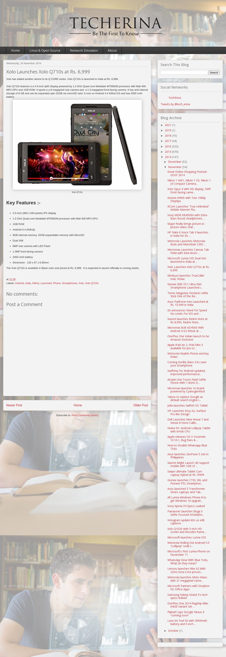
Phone (57, 283)
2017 (168, 141)
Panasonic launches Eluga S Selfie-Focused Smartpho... (185, 512)
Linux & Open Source (44, 50)
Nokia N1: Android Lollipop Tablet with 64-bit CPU (188, 429)
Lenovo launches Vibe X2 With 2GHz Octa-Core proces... (186, 570)
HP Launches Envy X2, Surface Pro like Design (186, 412)
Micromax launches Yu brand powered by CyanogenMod (186, 389)
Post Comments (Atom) (85, 415)
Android (19, 283)
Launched (46, 283)
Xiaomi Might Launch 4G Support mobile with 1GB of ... (188, 464)
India (28, 283)
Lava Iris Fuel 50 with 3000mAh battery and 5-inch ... (187, 622)
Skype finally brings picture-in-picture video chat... (186, 225)
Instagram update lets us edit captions (186, 521)
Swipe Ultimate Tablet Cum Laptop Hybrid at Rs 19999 (185, 473)
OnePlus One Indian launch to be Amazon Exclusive (188, 337)
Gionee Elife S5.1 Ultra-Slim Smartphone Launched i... (184, 285)
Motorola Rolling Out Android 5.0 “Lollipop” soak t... (188, 544)
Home (15, 50)
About (112, 50)
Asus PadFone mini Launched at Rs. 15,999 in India (187, 303)
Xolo (81, 283)
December (175, 162)
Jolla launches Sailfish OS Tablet (187, 405)
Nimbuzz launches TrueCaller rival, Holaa (185, 277)
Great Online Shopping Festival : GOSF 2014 (187, 173)
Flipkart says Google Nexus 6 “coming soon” (185, 613)
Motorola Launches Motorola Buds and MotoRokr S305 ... (186, 242)
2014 (168, 157)
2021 (168, 125)
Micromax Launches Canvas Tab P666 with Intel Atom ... (188, 251)
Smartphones (69, 283)
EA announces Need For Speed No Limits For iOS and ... (187, 311)
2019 (168, 130)
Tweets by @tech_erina (175, 104)
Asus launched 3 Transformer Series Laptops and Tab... (186, 490)
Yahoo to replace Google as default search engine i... (185, 398)
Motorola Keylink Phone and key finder (188, 355)
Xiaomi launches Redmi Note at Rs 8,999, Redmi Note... (187, 320)
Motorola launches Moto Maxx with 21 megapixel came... (187, 578)
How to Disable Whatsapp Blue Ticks (187, 446)
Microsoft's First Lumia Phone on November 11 (188, 552)
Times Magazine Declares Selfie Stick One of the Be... (187, 294)
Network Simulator (84, 50)
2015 (168, 152)
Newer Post (14, 405)
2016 (168, 146)
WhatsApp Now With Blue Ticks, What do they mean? (187, 561)
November (175, 167)
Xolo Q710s (91, 283)
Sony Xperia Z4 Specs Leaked (186, 506)
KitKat (35, 283)
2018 (168, 135)
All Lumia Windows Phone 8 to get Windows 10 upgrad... (186, 499)
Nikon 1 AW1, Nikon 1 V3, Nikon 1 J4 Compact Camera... (189, 181)
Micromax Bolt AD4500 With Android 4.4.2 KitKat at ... (185, 329)
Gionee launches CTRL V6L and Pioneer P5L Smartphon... (187, 481)
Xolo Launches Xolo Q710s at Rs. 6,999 (188, 268)
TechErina (174, 98)
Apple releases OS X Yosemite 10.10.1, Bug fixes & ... (186, 438)
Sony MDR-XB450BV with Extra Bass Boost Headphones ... (187, 216)
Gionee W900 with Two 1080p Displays (186, 199)
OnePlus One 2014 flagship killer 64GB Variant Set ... (187, 605)
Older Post (140, 405)
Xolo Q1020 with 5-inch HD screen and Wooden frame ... (187, 530)
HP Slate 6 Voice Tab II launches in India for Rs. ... (187, 234)
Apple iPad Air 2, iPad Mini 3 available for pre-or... (185, 346)
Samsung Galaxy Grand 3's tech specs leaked (187, 596)
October (173, 630)
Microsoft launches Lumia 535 (186, 537)
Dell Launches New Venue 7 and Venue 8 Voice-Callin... (188, 421)
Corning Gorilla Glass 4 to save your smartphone (186, 363)
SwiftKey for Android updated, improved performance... (186, 372)
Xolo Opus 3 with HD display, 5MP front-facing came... (189, 190)
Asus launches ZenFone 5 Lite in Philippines (188, 455)
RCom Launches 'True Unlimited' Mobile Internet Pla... (188, 208)
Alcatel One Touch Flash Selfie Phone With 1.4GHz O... (186, 381)
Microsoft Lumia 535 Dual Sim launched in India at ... (186, 259)
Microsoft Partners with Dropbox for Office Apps (188, 587)
